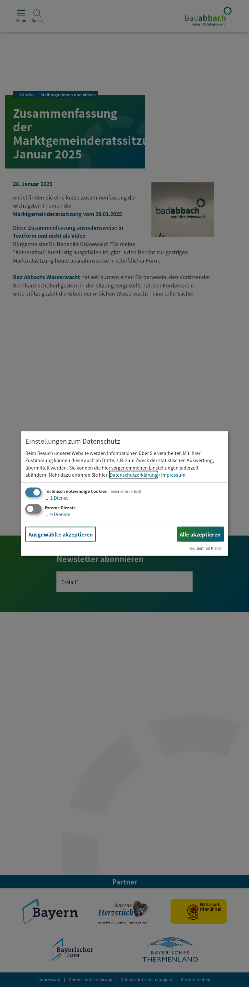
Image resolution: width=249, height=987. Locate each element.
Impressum (173, 475)
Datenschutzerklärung (134, 475)
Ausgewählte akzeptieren (61, 534)
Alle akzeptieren (200, 534)
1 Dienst (56, 497)
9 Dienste (57, 514)
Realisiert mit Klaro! (204, 548)
